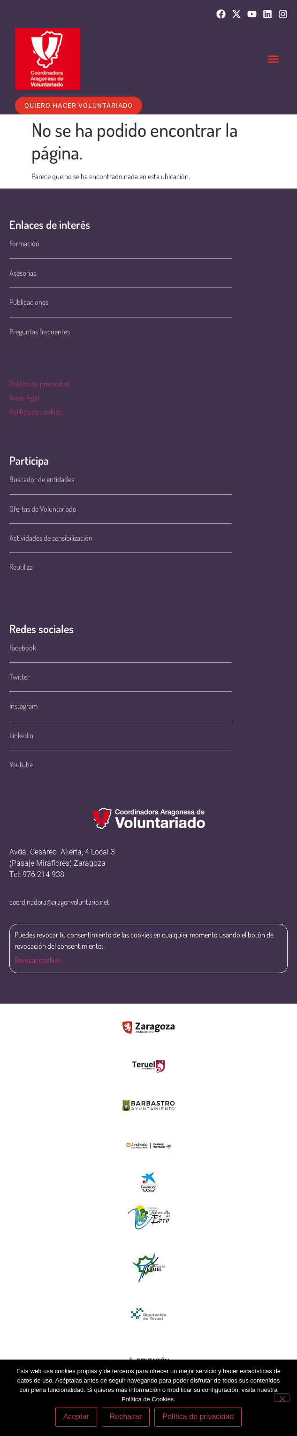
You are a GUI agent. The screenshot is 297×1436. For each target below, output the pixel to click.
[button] (273, 59)
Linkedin (21, 735)
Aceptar (76, 1417)
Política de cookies (35, 411)
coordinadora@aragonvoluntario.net (59, 902)
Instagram (23, 705)
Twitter (19, 676)
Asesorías (22, 273)
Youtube (21, 764)
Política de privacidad (39, 383)
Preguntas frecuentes (39, 331)
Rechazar (126, 1417)
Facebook (22, 647)
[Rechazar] (282, 1397)
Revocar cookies (38, 960)
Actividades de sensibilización (50, 538)
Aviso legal (24, 397)
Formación (24, 243)
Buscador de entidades (41, 479)
